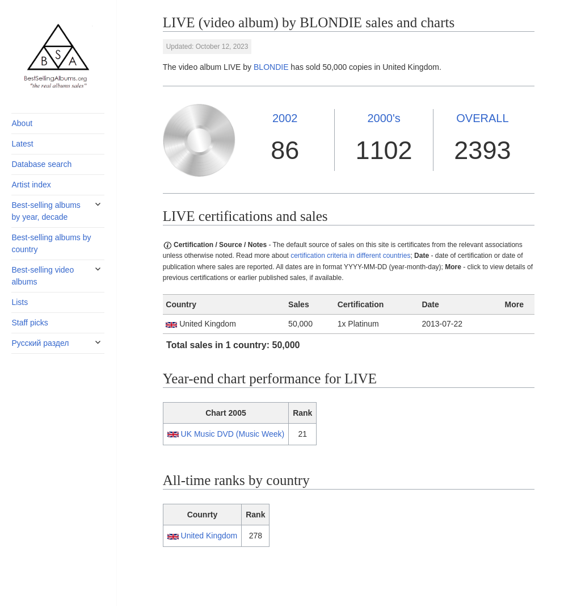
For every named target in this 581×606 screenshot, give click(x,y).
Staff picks (29, 322)
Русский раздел (40, 343)
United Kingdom (209, 535)
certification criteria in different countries (350, 256)
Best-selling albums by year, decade (45, 210)
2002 (285, 118)
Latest (22, 143)
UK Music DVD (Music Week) (233, 433)
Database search (41, 164)
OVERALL (482, 118)
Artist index (30, 184)
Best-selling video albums (42, 275)
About (21, 123)
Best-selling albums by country (51, 243)
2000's (383, 118)
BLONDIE (271, 67)
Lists (19, 302)
